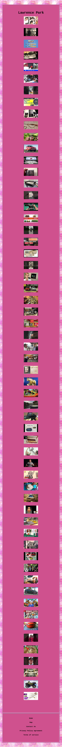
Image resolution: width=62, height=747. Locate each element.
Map (31, 722)
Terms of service (31, 735)
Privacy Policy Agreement (31, 731)
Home (31, 718)
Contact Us (31, 726)
